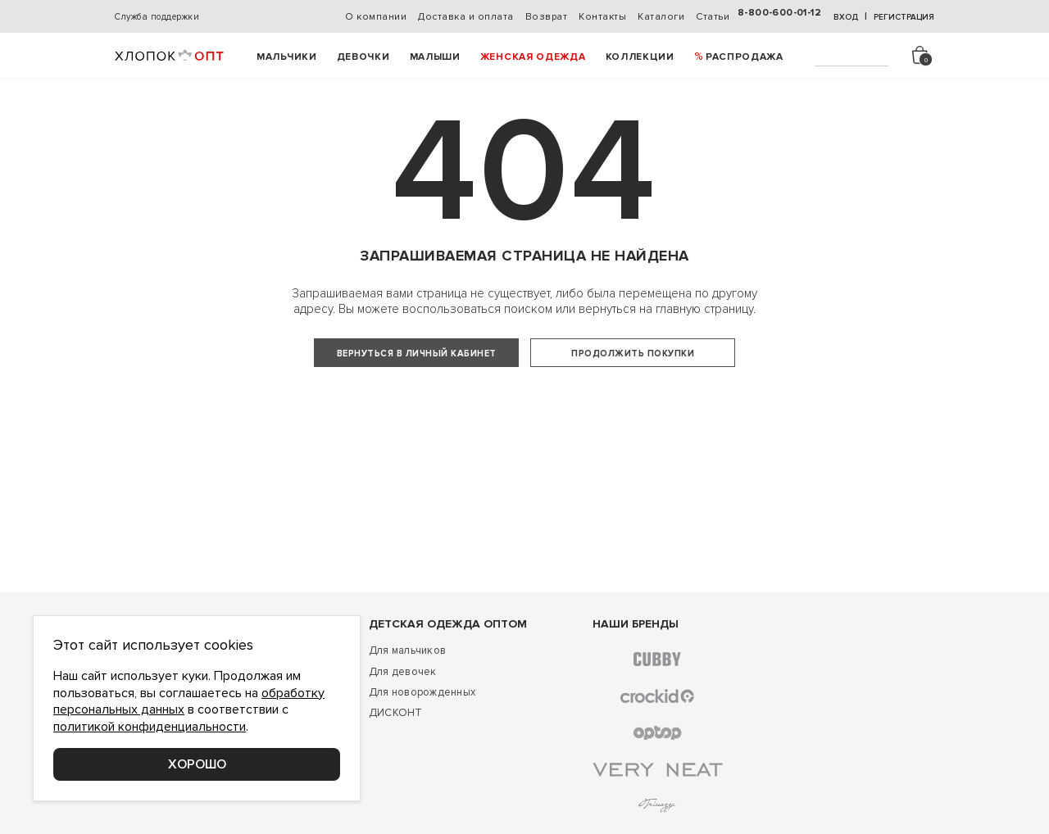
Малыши (435, 57)
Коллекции (640, 57)
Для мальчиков (407, 692)
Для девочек (403, 713)
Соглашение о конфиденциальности (209, 817)
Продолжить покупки (632, 353)
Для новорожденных (422, 734)
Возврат (546, 17)
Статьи (712, 17)
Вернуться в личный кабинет (417, 353)
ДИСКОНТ (396, 755)
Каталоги (661, 17)
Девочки (363, 57)
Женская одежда (533, 57)
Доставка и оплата (466, 17)
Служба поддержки (157, 16)
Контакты (602, 17)
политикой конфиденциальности (149, 726)
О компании (375, 17)
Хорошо (197, 764)
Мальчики (287, 57)
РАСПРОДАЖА (744, 57)
